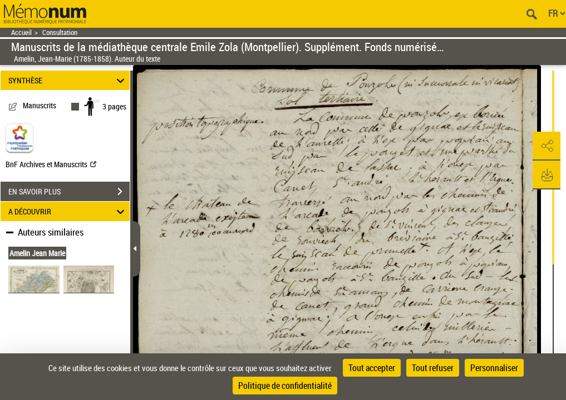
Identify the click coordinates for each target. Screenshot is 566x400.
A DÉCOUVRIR (68, 211)
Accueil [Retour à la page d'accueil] (21, 32)
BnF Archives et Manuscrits (51, 164)
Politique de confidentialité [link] (285, 385)
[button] (546, 146)
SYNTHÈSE (68, 80)
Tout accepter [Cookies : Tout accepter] (371, 368)
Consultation (59, 32)
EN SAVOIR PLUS (69, 191)
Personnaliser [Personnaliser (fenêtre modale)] (494, 368)
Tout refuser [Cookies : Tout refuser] (433, 368)
